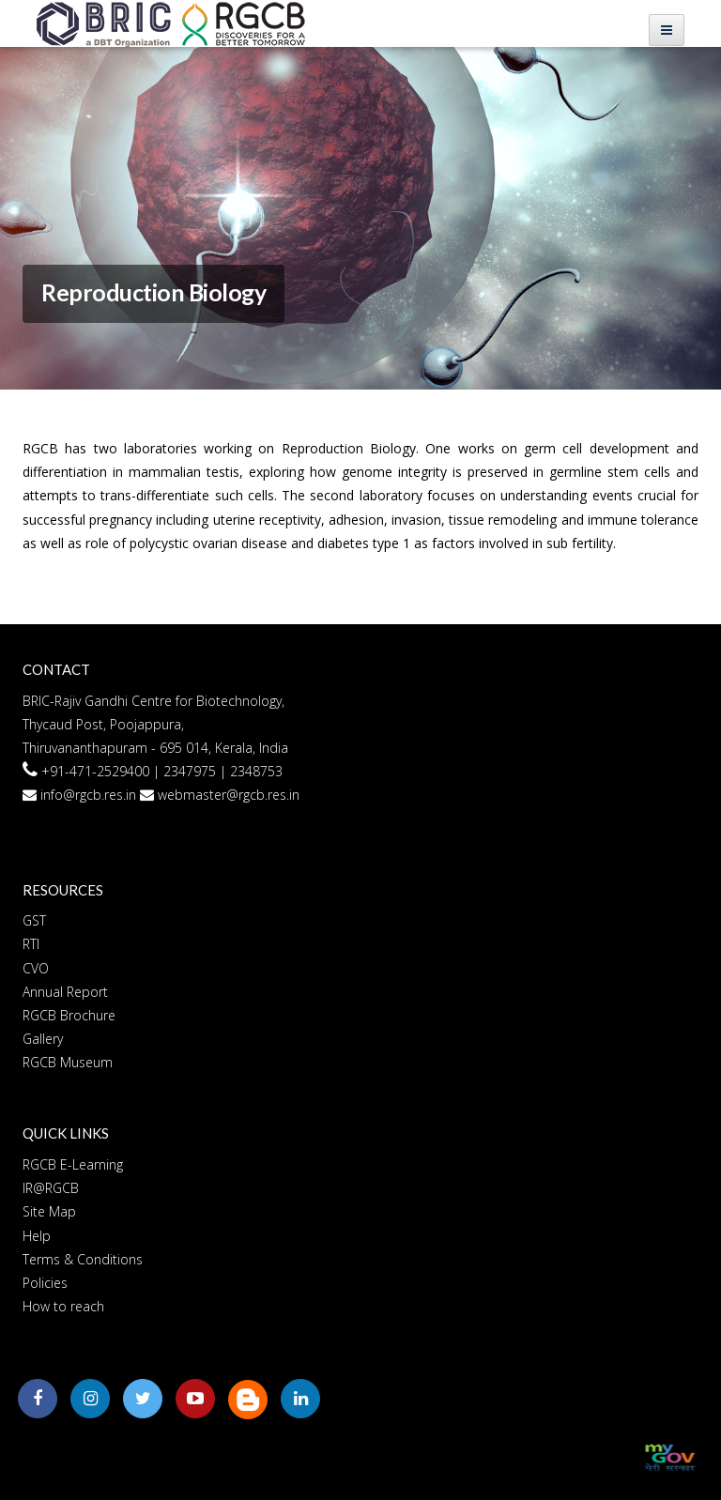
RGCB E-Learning (73, 1164)
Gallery (43, 1039)
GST (34, 920)
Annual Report (65, 992)
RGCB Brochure (69, 1015)
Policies (45, 1283)
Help (37, 1236)
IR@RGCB (51, 1188)
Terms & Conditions (83, 1259)
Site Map (49, 1211)
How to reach (63, 1306)
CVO (36, 968)
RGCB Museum (68, 1062)
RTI (31, 944)
